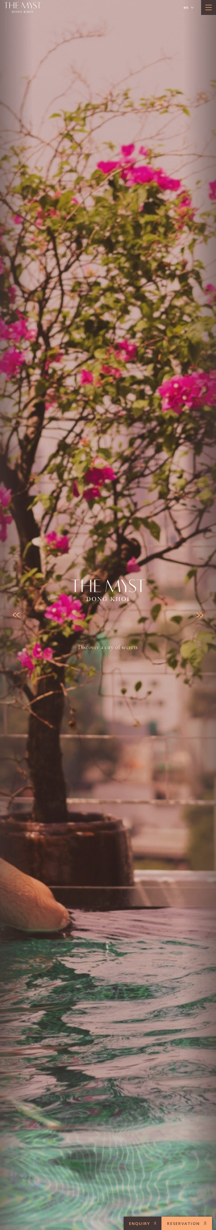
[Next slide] (200, 615)
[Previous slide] (16, 615)
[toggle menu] (208, 7)
